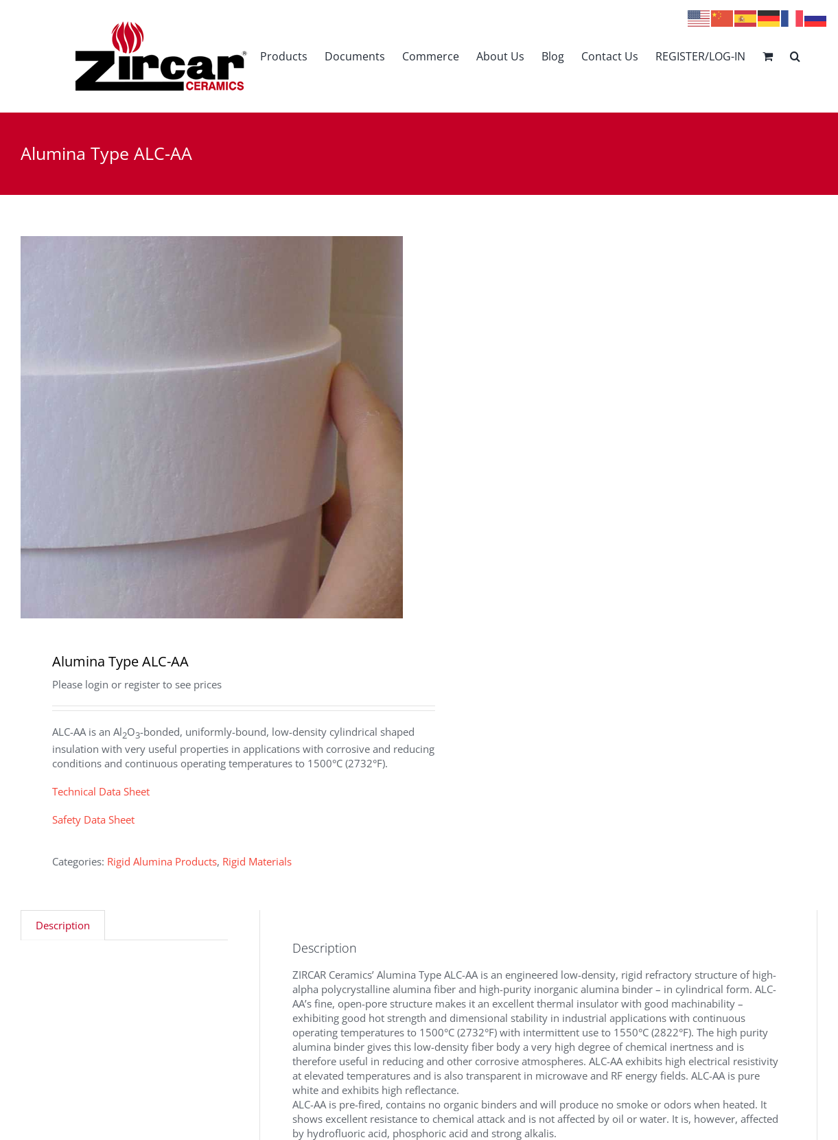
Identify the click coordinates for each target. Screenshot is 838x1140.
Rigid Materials (257, 861)
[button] (795, 56)
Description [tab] (63, 925)
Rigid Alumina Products (162, 861)
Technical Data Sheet (101, 791)
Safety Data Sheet (93, 819)
